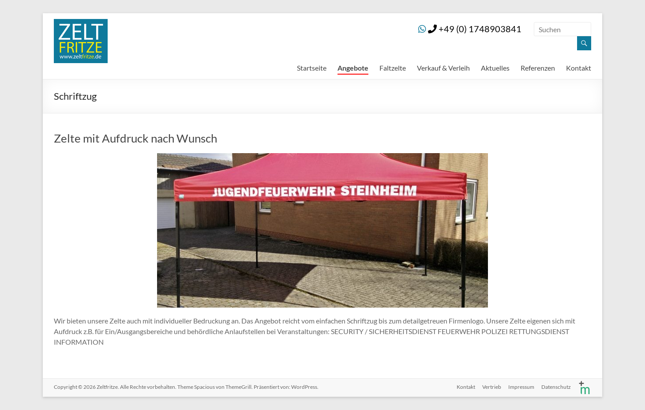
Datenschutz (556, 387)
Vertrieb (491, 387)
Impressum (521, 387)
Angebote (353, 68)
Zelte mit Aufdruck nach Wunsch (135, 138)
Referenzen (538, 68)
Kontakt (578, 68)
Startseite (311, 68)
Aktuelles (495, 68)
